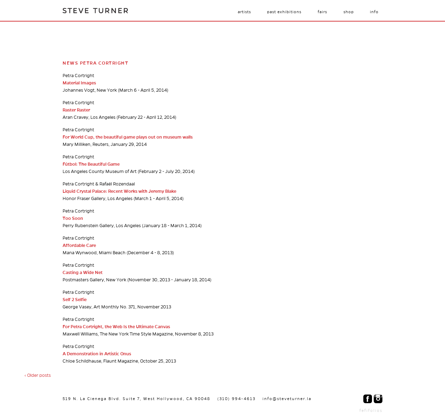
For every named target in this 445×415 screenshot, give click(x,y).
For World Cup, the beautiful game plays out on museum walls (128, 137)
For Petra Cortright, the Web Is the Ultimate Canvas (116, 326)
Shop (348, 12)
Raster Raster (76, 110)
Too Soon (73, 218)
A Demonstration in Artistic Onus (97, 353)
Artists (244, 12)
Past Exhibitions (284, 12)
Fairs (322, 12)
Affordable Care (79, 245)
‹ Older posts (37, 375)
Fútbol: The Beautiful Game (91, 164)
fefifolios (370, 410)
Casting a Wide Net (83, 272)
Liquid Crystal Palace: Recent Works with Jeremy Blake (119, 191)
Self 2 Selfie (75, 299)
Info (374, 12)
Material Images (79, 83)
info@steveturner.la (287, 399)
